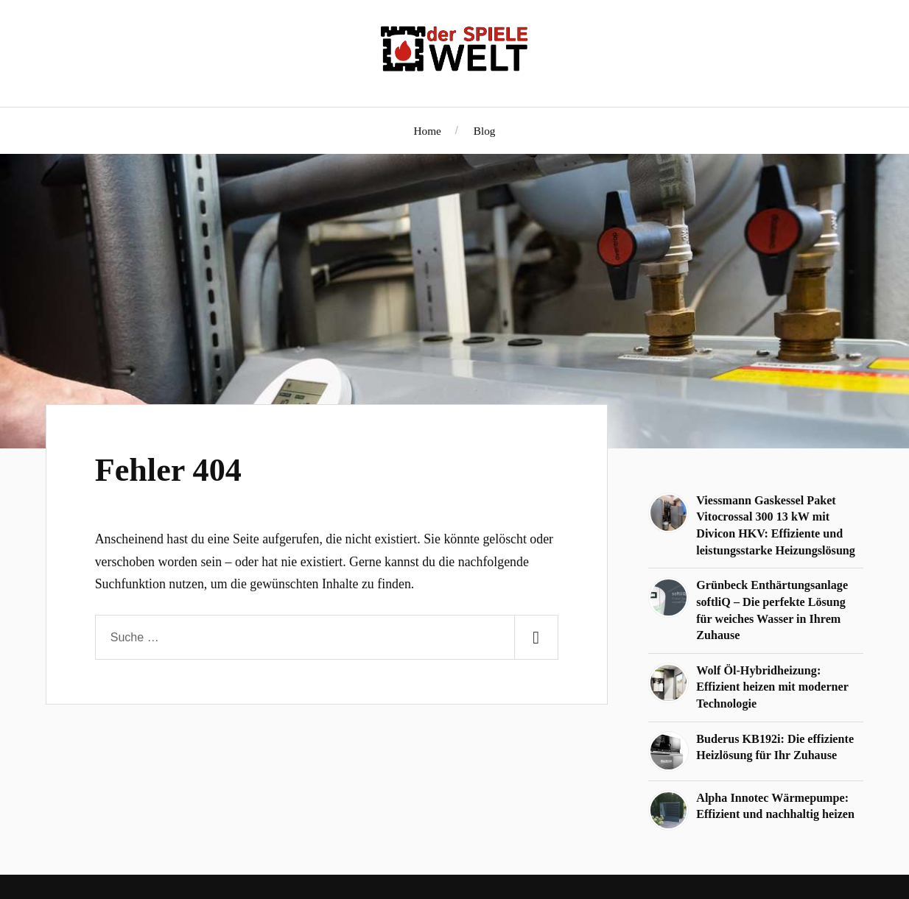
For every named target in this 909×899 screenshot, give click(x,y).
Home (427, 130)
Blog (485, 130)
